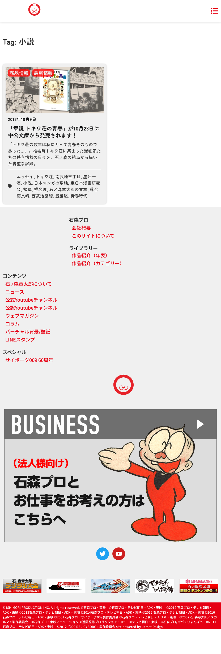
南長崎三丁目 (68, 176)
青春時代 (78, 195)
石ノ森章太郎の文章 (68, 189)
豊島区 (61, 195)
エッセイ (24, 176)
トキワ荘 (44, 176)
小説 (27, 183)
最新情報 (43, 72)
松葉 (27, 189)
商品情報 (18, 72)
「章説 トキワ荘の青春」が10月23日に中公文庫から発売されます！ (53, 131)
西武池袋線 (42, 195)
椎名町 (40, 189)
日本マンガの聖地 (51, 183)
